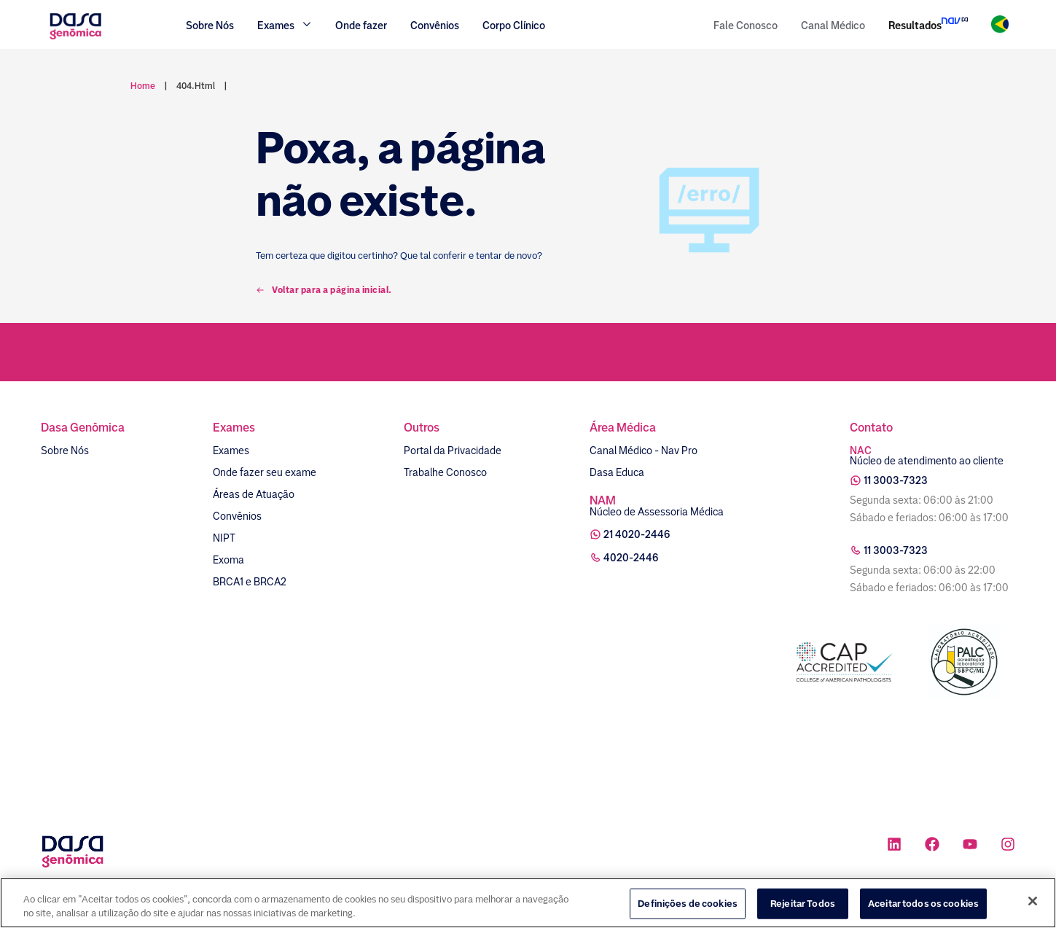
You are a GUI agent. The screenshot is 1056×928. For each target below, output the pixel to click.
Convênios (434, 25)
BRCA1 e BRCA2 (249, 582)
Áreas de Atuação (253, 494)
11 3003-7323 (896, 480)
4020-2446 (631, 558)
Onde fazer (361, 25)
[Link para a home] (75, 38)
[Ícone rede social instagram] (1008, 846)
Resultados (915, 25)
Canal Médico (833, 25)
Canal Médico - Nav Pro (643, 450)
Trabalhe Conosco (445, 472)
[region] (528, 903)
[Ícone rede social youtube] (970, 846)
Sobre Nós (210, 25)
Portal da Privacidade (452, 450)
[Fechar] (1033, 901)
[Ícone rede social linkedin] (894, 846)
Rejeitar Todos (802, 903)
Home (142, 86)
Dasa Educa (617, 472)
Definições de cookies (688, 903)
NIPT (224, 538)
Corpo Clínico (513, 25)
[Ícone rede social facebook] (932, 846)
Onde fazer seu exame (264, 472)
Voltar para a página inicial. (324, 290)
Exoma (228, 560)
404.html (195, 86)
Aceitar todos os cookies (923, 903)
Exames (231, 450)
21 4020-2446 (636, 534)
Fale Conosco (745, 25)
